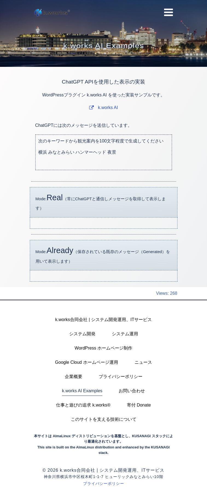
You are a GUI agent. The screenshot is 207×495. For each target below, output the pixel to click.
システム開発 (82, 333)
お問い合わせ (132, 390)
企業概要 (73, 376)
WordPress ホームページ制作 (103, 348)
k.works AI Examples (82, 390)
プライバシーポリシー (120, 376)
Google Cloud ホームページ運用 (86, 362)
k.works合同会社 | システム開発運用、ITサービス (103, 319)
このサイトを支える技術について (103, 419)
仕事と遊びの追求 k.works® (83, 405)
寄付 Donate (139, 405)
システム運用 (125, 333)
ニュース (143, 362)
